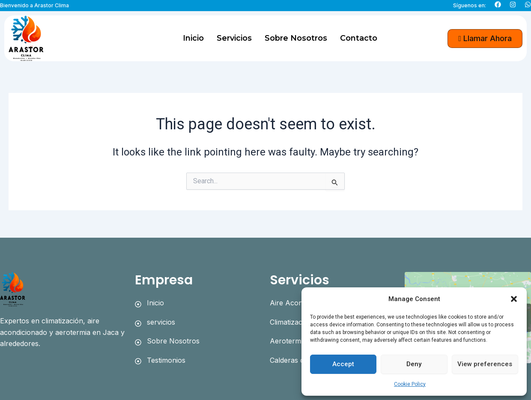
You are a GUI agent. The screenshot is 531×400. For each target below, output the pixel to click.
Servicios (234, 38)
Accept (343, 364)
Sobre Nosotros (296, 38)
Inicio (193, 38)
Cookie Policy (410, 384)
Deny (413, 364)
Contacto (358, 38)
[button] (514, 299)
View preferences (484, 364)
